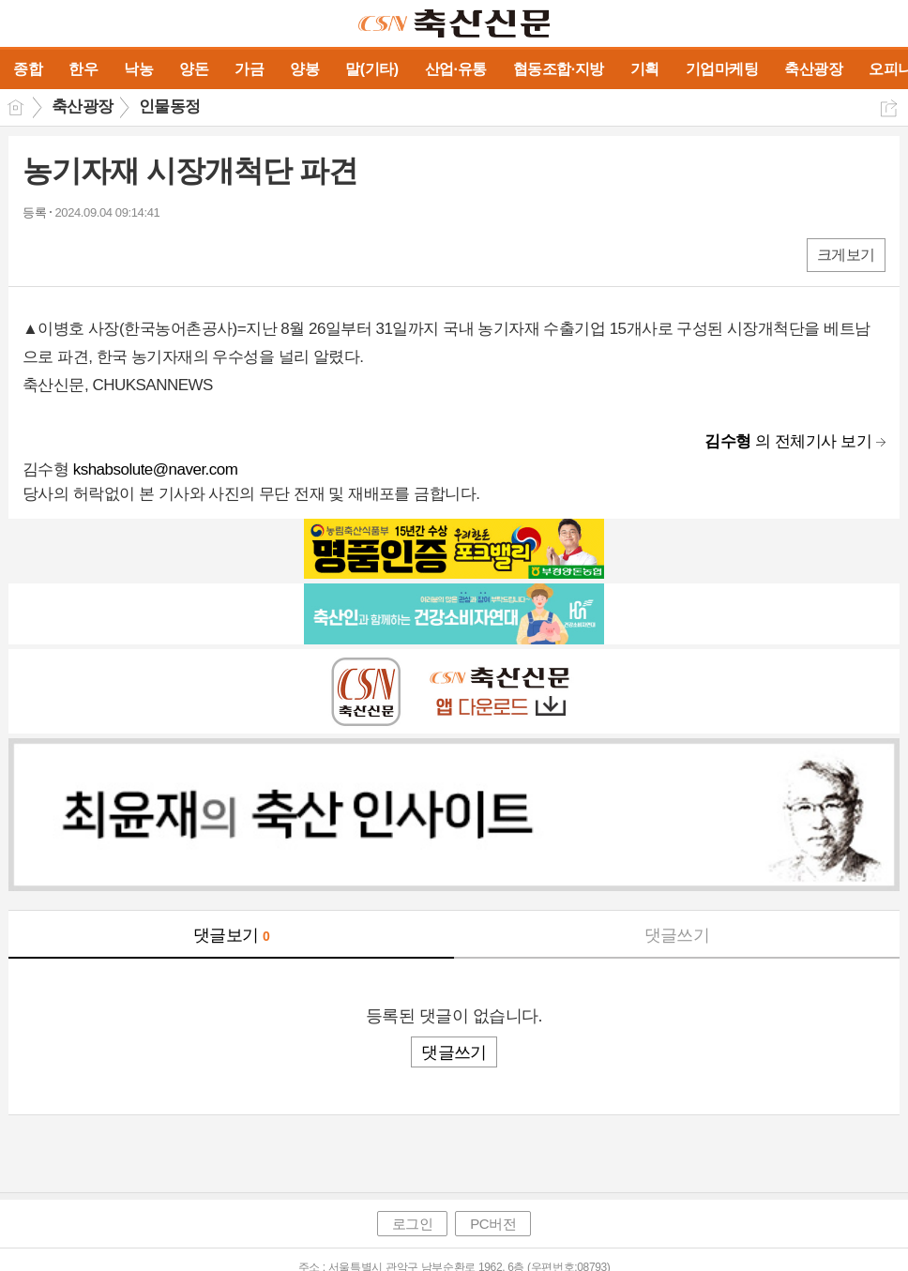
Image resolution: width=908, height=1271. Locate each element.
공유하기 (889, 108)
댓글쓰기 (677, 935)
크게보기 (846, 255)
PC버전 (493, 1224)
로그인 (412, 1224)
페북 (39, 253)
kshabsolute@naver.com (155, 469)
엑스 (76, 253)
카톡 (114, 253)
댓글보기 (231, 935)
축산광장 (83, 106)
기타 (151, 253)
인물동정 (170, 106)
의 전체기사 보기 (787, 441)
